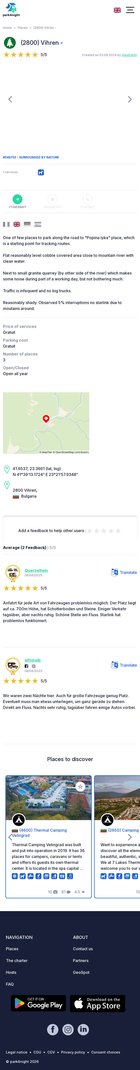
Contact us (83, 948)
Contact (87, 201)
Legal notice (16, 1052)
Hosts (11, 972)
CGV (51, 1052)
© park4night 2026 (22, 1061)
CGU (37, 1052)
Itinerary (17, 201)
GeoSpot (81, 972)
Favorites (52, 201)
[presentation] (10, 99)
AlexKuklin (129, 55)
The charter (17, 960)
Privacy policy (73, 1052)
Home (7, 28)
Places (23, 28)
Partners (80, 960)
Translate (124, 572)
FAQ (10, 984)
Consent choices (105, 1052)
